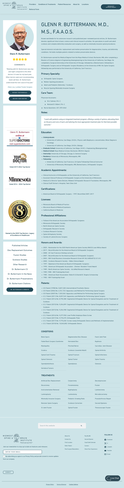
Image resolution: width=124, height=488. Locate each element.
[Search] (81, 425)
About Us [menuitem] (76, 4)
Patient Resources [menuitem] (64, 4)
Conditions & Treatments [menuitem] (47, 4)
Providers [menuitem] (32, 4)
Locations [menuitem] (85, 4)
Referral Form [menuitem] (34, 9)
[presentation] (17, 465)
